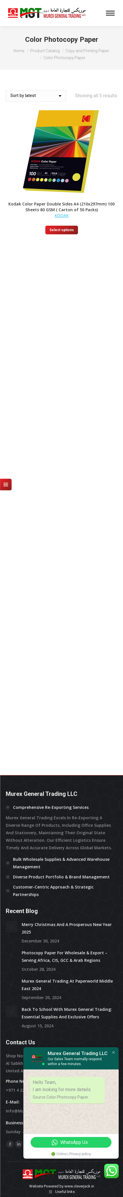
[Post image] (11, 681)
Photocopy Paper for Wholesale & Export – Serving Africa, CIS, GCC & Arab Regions (64, 710)
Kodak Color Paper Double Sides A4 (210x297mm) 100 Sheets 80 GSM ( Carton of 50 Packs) (61, 206)
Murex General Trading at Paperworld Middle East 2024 (67, 738)
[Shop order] (36, 96)
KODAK (62, 215)
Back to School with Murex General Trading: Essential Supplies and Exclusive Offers (67, 767)
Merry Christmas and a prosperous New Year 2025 (67, 682)
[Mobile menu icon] (110, 13)
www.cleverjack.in (79, 940)
